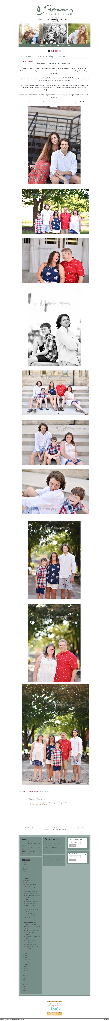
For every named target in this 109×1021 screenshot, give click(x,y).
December (27, 874)
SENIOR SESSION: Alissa (30, 922)
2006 (24, 986)
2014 (24, 971)
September (27, 880)
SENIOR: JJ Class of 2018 (30, 920)
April (26, 957)
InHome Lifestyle (32, 846)
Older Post (80, 827)
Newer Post (29, 827)
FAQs (69, 45)
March (26, 960)
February (27, 962)
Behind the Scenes (26, 842)
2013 (24, 973)
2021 (24, 863)
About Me (42, 45)
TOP (108, 1019)
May (26, 955)
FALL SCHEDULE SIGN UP (30, 901)
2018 (24, 869)
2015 (24, 969)
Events (23, 844)
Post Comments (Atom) (59, 829)
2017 (24, 871)
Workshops (24, 854)
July (26, 951)
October (27, 878)
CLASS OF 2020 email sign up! (78, 854)
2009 (24, 982)
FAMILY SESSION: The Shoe (30, 891)
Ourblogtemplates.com (17, 1019)
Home (55, 827)
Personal (33, 848)
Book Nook (36, 842)
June (26, 953)
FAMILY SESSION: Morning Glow (31, 889)
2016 (24, 966)
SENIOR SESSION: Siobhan (30, 899)
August (26, 882)
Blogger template (4, 1019)
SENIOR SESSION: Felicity (30, 904)
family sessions (28, 61)
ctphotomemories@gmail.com (52, 847)
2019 (24, 867)
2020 (24, 865)
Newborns (24, 848)
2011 (24, 977)
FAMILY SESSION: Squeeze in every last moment (42, 56)
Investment (61, 45)
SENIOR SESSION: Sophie (30, 887)
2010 (24, 980)
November (27, 876)
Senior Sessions (28, 852)
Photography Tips (26, 850)
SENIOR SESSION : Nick (30, 924)
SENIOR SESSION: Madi (29, 885)
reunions (36, 850)
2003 (24, 991)
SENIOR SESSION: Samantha (31, 918)
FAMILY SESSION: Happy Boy (31, 893)
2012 (24, 975)
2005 (24, 988)
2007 (24, 984)
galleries (51, 45)
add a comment (45, 791)
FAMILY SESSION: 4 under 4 (31, 930)
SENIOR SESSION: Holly (29, 945)
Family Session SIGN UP (76, 839)
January (27, 964)
